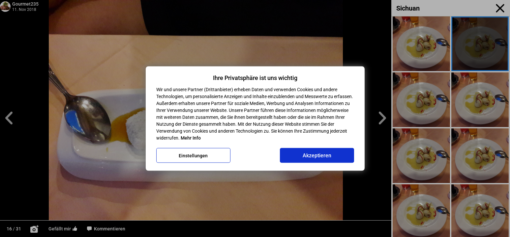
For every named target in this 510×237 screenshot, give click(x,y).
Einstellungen (193, 155)
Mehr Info (191, 138)
